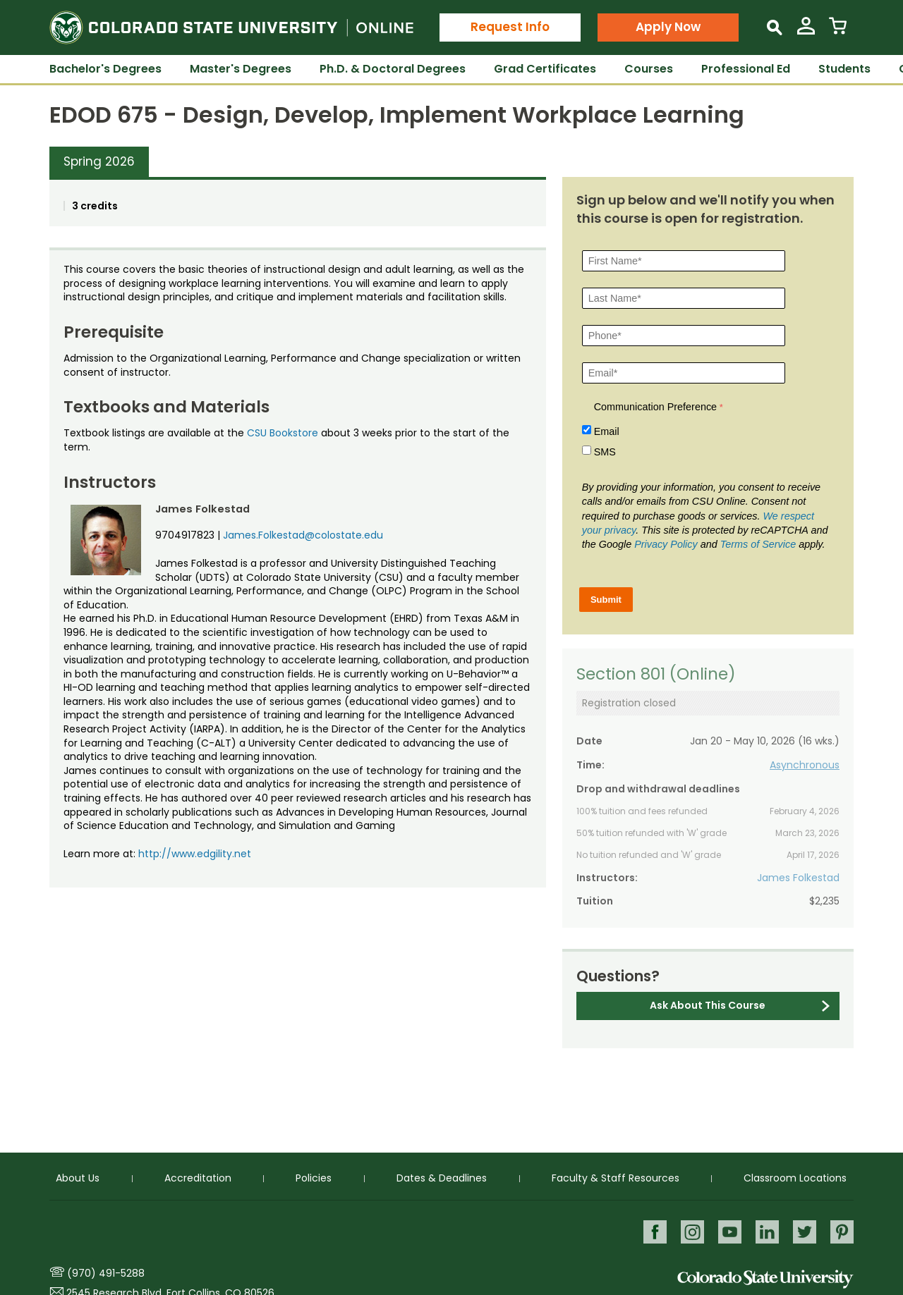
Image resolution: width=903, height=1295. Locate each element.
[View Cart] (838, 31)
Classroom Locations (795, 1178)
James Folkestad (798, 878)
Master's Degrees (240, 69)
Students (844, 69)
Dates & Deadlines (441, 1178)
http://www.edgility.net (194, 854)
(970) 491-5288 (106, 1273)
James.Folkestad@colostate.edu (303, 535)
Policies (314, 1178)
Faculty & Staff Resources (615, 1178)
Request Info (510, 26)
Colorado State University (765, 1279)
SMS (605, 452)
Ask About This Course (707, 1005)
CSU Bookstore (282, 433)
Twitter (804, 1231)
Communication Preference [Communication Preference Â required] (655, 406)
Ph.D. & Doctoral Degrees (393, 69)
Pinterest (842, 1231)
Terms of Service (758, 544)
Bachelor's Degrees (105, 69)
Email (606, 431)
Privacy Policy (666, 544)
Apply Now (668, 26)
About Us (77, 1178)
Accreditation (197, 1178)
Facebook (651, 1231)
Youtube (727, 1231)
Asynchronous (805, 765)
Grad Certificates (545, 69)
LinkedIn (765, 1231)
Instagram (689, 1231)
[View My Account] (806, 31)
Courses (648, 69)
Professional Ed (745, 69)
